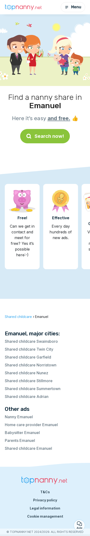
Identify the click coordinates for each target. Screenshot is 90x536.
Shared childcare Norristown (30, 365)
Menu (73, 7)
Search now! (45, 136)
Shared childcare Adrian (26, 396)
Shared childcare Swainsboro (31, 341)
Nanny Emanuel (19, 416)
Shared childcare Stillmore (29, 380)
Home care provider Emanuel (31, 424)
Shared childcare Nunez (26, 372)
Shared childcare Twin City (29, 349)
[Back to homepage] (24, 7)
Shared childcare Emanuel (28, 448)
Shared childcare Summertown (32, 388)
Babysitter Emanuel (22, 432)
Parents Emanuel (20, 440)
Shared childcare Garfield (28, 357)
